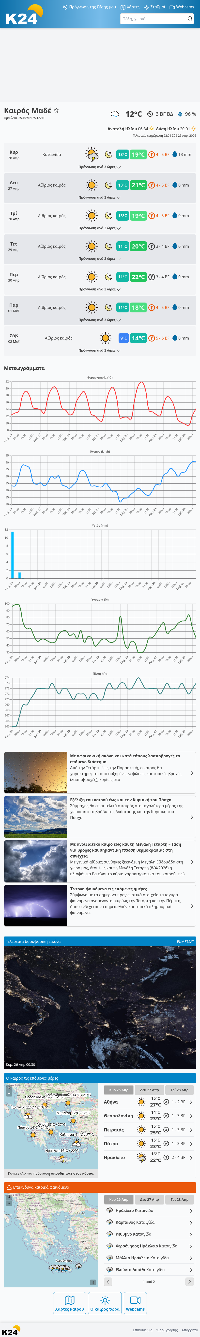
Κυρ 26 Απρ (118, 1090)
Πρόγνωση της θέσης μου (89, 7)
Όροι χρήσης (167, 1330)
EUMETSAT (185, 941)
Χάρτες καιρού (69, 1303)
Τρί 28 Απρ (179, 1090)
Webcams (181, 7)
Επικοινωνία (143, 1330)
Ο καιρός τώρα (105, 1303)
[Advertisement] (100, 65)
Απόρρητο (190, 1330)
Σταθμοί (154, 7)
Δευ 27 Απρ (149, 1090)
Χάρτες (130, 7)
